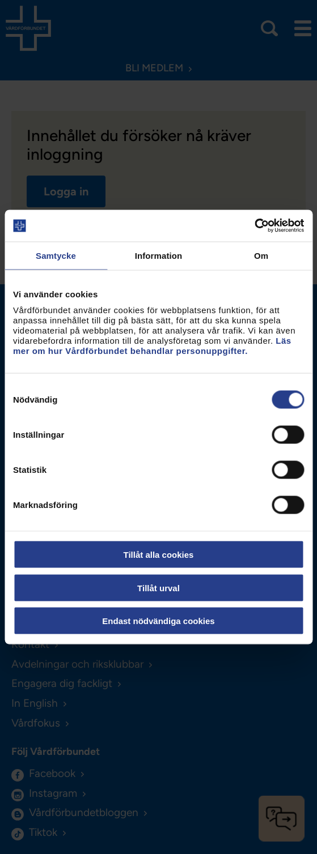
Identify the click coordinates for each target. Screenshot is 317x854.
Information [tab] (159, 255)
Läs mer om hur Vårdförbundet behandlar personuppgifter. (152, 346)
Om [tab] (261, 255)
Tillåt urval (158, 587)
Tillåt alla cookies (159, 555)
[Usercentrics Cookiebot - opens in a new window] (254, 226)
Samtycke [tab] (56, 255)
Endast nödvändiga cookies (158, 621)
